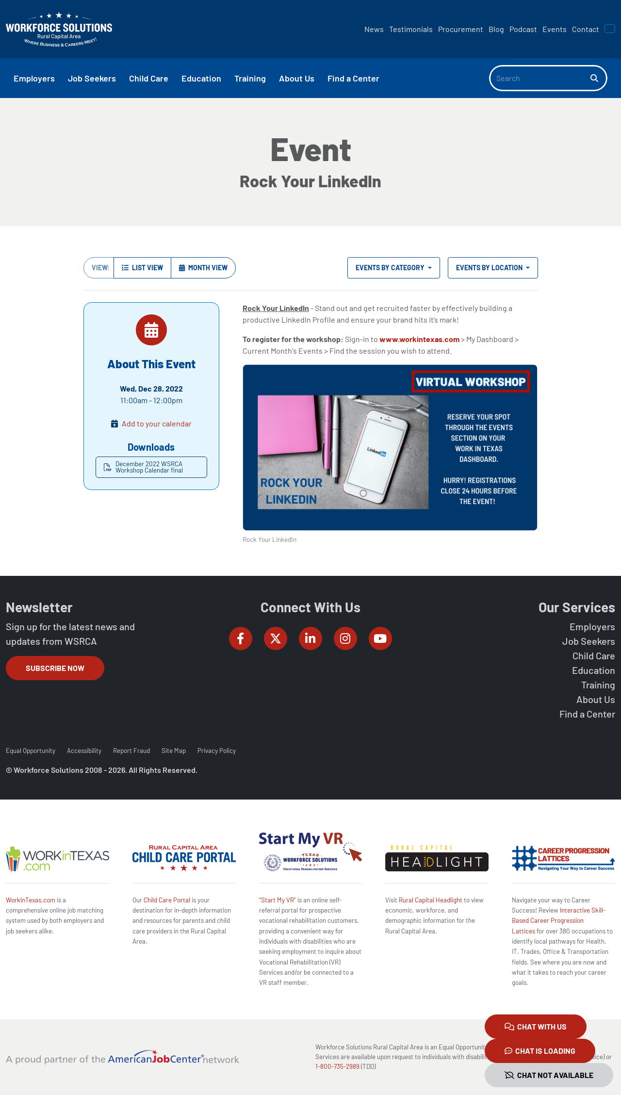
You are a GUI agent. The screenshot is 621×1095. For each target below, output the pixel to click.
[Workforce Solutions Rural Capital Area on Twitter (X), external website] (275, 638)
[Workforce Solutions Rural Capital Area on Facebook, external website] (240, 638)
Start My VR (277, 900)
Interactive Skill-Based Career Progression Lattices (558, 920)
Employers (592, 626)
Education (593, 670)
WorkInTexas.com (30, 900)
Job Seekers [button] (92, 78)
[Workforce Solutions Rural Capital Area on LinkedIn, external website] (310, 638)
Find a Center (587, 713)
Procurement (460, 28)
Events (554, 28)
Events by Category (391, 267)
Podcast (523, 28)
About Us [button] (296, 78)
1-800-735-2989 (337, 1066)
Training (598, 684)
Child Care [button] (148, 78)
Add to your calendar (157, 423)
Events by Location (490, 267)
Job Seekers (588, 641)
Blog (496, 28)
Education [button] (201, 78)
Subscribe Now (55, 667)
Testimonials (411, 28)
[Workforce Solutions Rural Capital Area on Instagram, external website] (345, 638)
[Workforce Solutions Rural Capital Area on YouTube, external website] (380, 638)
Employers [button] (34, 78)
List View (142, 267)
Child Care (593, 655)
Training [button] (250, 78)
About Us (595, 699)
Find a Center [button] (353, 78)
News (374, 28)
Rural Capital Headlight (430, 900)
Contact (585, 28)
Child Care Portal (167, 900)
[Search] (540, 78)
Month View (203, 267)
